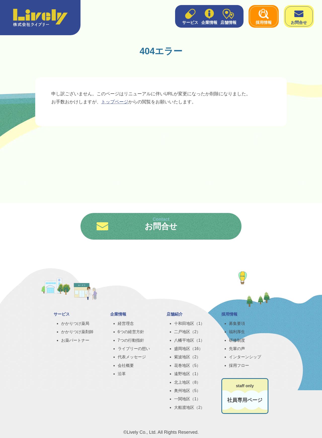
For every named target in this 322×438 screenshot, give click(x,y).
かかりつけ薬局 (75, 323)
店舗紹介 (175, 314)
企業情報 (209, 16)
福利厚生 (237, 332)
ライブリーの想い (134, 348)
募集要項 (237, 323)
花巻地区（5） (187, 365)
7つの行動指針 (131, 340)
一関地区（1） (187, 399)
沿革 (122, 374)
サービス (190, 16)
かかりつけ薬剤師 (77, 332)
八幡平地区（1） (189, 340)
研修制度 (237, 340)
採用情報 (264, 16)
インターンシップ (245, 357)
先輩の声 (237, 348)
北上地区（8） (187, 382)
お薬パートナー (75, 340)
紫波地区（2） (187, 357)
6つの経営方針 (131, 332)
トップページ (114, 101)
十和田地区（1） (189, 323)
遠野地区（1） (187, 374)
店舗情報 (228, 16)
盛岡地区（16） (188, 348)
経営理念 (126, 323)
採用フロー (239, 365)
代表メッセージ (132, 357)
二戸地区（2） (187, 332)
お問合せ (299, 16)
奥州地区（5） (187, 390)
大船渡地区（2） (189, 407)
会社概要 (126, 365)
